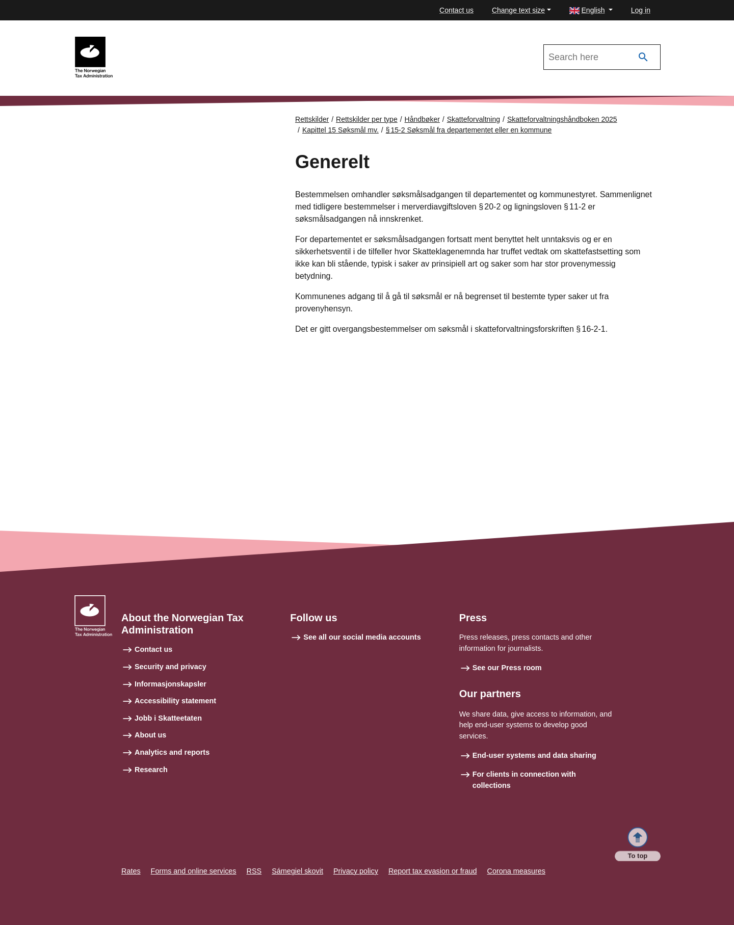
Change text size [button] (518, 10)
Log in (640, 10)
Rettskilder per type (367, 119)
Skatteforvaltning (473, 119)
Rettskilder (312, 119)
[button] (591, 10)
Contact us (456, 10)
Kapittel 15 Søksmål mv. (340, 130)
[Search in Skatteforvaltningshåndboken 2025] (602, 57)
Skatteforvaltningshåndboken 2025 (177, 41)
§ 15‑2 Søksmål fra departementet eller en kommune (469, 130)
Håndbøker (422, 119)
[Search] (643, 57)
